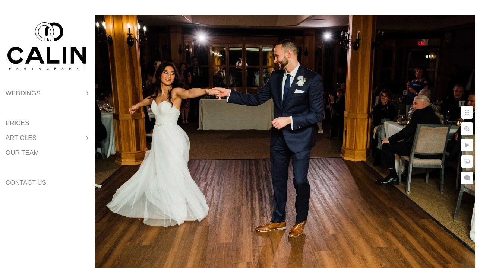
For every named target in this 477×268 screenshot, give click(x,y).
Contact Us (26, 182)
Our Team (22, 152)
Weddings (23, 93)
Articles (21, 137)
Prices (17, 123)
